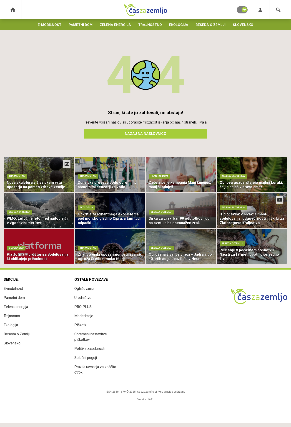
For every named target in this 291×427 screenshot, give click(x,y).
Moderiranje (83, 316)
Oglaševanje (84, 288)
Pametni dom (81, 25)
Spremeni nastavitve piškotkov (90, 337)
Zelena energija (115, 25)
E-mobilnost (49, 25)
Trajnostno (150, 25)
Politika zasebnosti (89, 348)
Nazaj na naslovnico (145, 133)
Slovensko (243, 25)
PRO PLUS (83, 307)
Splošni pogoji (85, 358)
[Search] (278, 9)
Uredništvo (82, 298)
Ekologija (178, 25)
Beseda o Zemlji (211, 25)
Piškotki (80, 325)
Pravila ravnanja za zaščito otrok (95, 369)
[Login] (260, 9)
